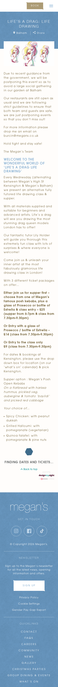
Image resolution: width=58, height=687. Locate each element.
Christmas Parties (29, 669)
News (29, 657)
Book (35, 6)
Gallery (29, 663)
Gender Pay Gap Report (29, 610)
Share (39, 33)
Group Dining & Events (29, 675)
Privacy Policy (29, 597)
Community (29, 650)
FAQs (29, 638)
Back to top (29, 469)
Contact (29, 632)
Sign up (29, 585)
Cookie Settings (29, 604)
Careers (29, 644)
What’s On (29, 682)
